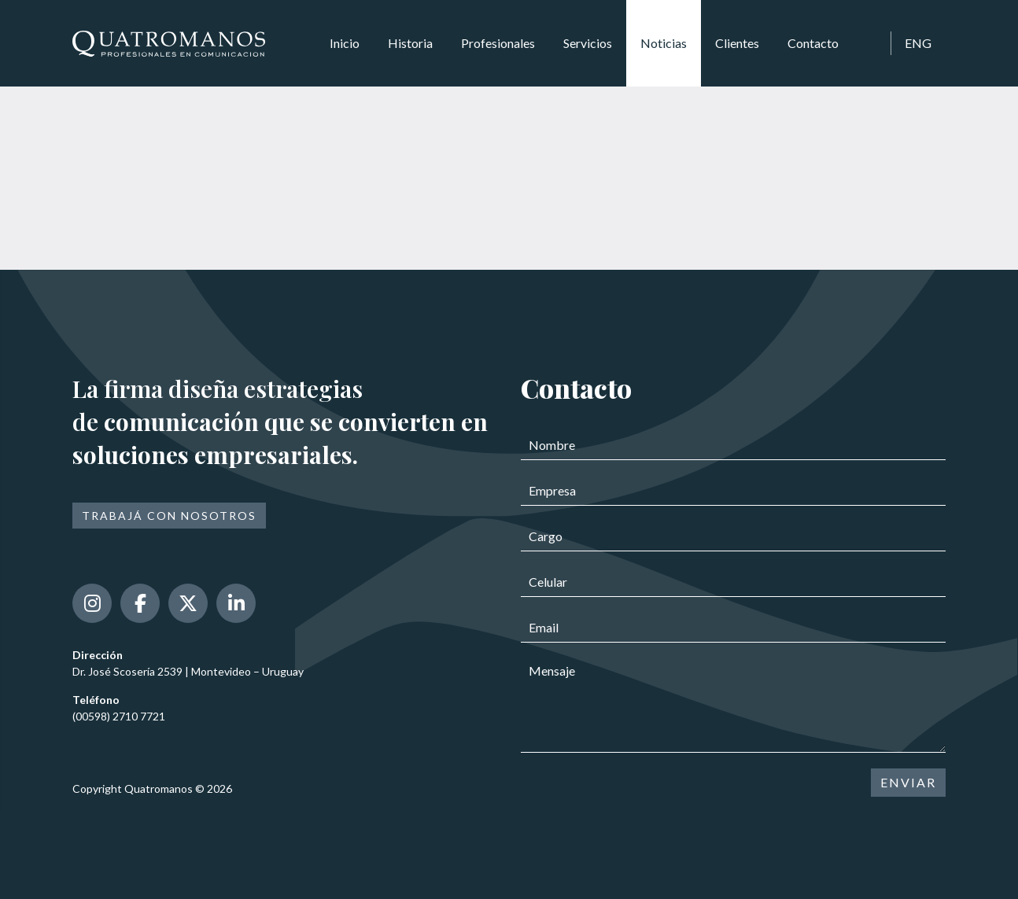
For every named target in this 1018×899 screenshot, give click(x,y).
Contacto (813, 42)
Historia (410, 42)
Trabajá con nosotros (169, 515)
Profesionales (498, 42)
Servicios (587, 42)
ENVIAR (908, 782)
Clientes (737, 42)
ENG (918, 42)
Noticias (663, 42)
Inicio (345, 42)
